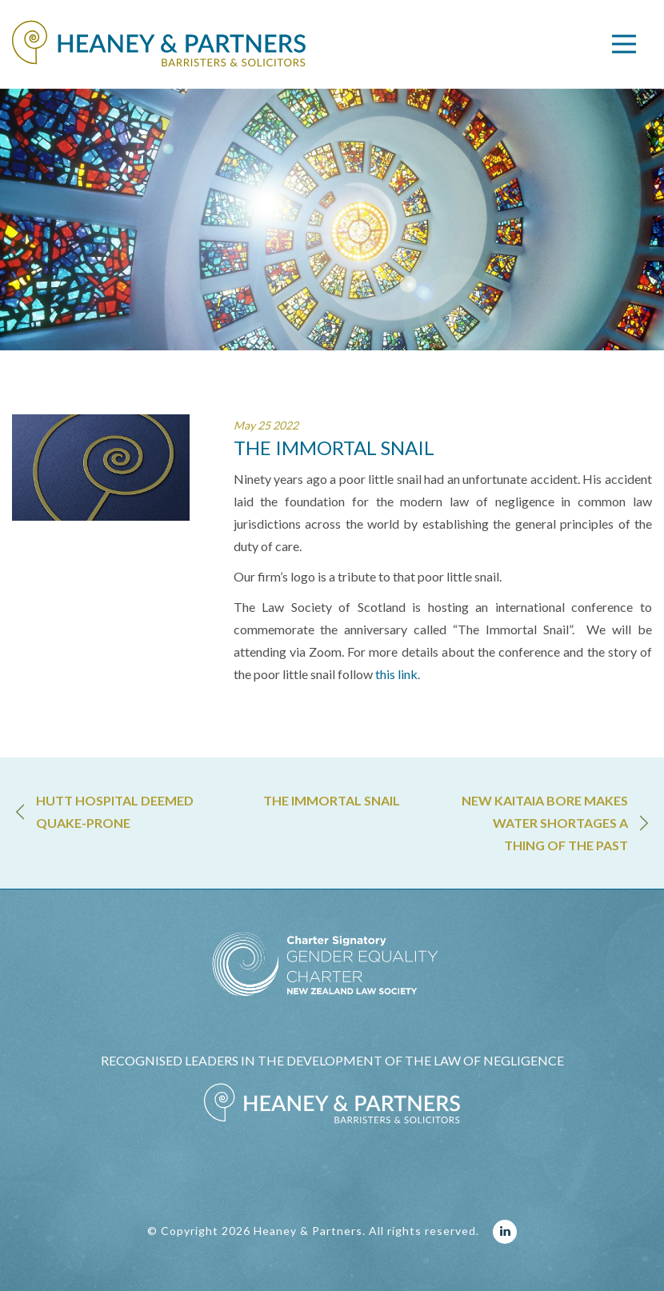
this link (396, 673)
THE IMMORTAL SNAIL (331, 800)
